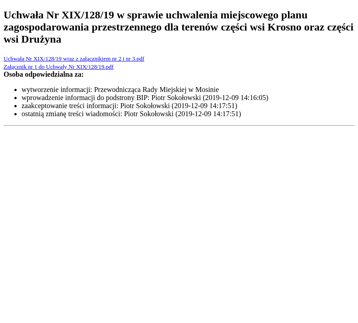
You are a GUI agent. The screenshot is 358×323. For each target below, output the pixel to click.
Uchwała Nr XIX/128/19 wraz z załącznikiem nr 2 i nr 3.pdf (74, 58)
